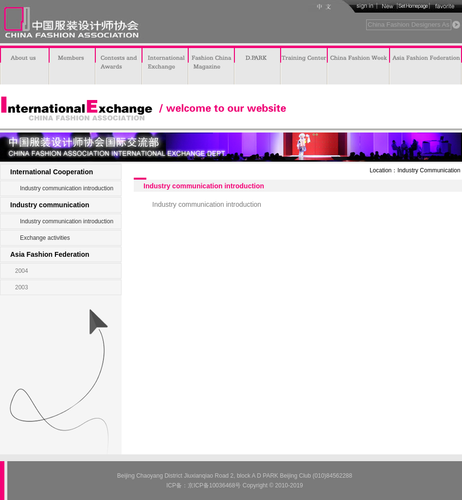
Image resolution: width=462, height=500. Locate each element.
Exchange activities (45, 237)
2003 (21, 287)
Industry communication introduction (66, 188)
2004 (21, 270)
